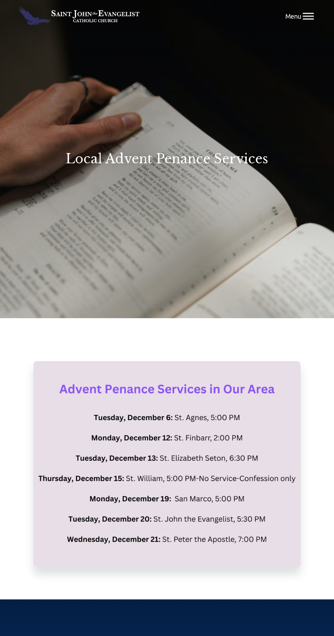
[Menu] (308, 16)
